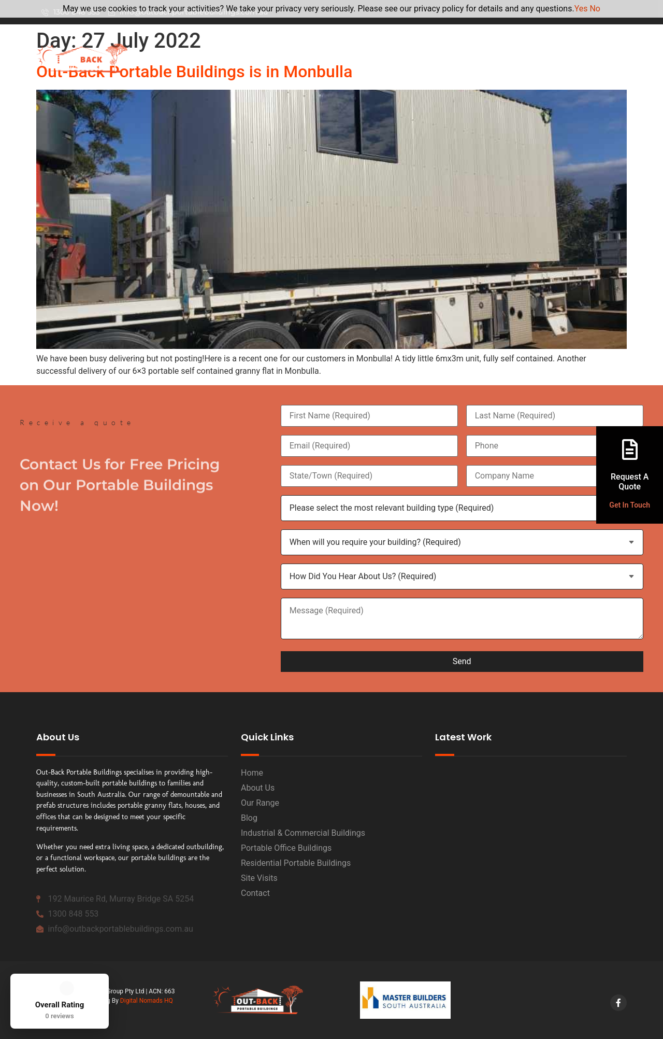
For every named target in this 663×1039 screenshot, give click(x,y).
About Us (413, 58)
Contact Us (546, 58)
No (594, 8)
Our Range (481, 58)
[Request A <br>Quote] (629, 449)
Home (359, 58)
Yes (581, 8)
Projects (601, 58)
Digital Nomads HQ (146, 1000)
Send (462, 661)
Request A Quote (629, 482)
